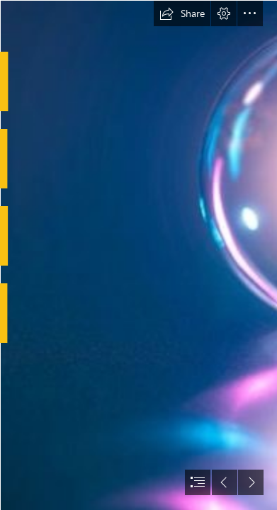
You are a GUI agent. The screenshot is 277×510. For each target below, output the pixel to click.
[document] (138, 255)
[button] (182, 13)
